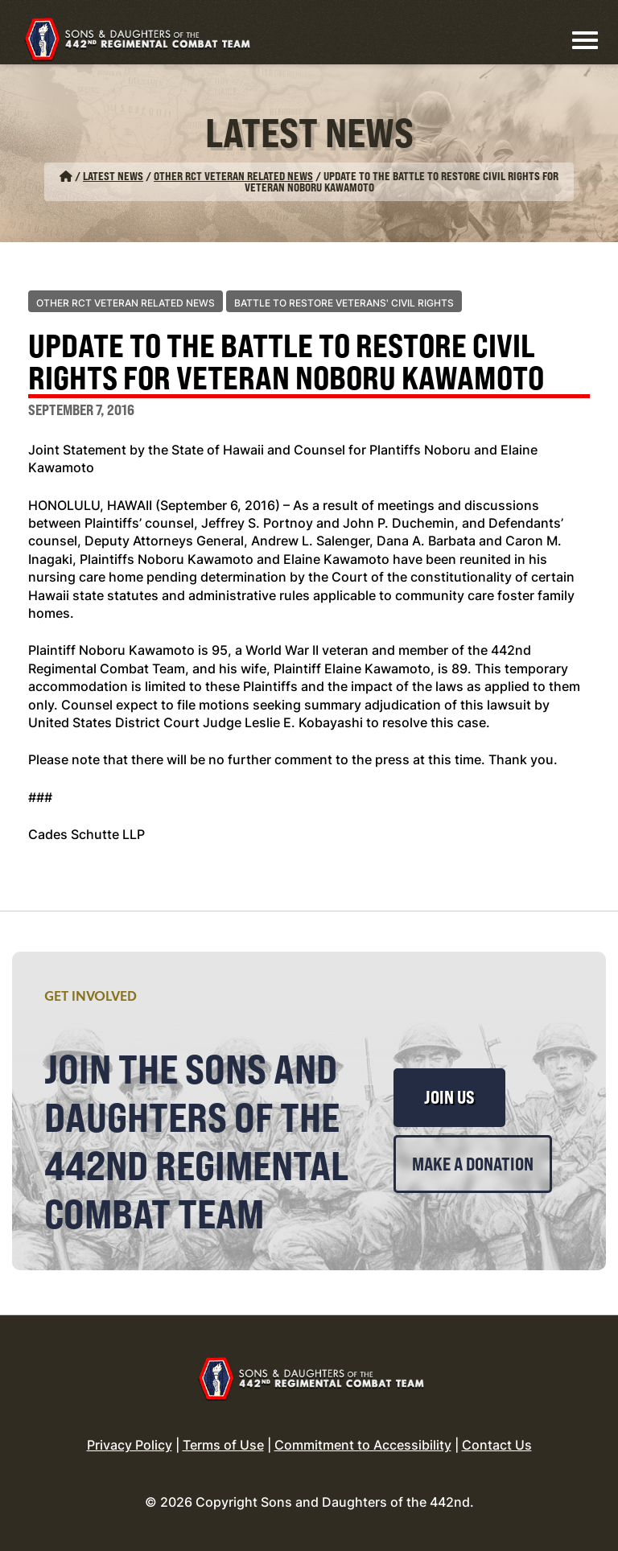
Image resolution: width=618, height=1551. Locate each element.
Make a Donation (473, 1164)
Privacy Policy (129, 1445)
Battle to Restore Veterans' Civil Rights (344, 303)
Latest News (113, 176)
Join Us (449, 1097)
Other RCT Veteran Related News (233, 176)
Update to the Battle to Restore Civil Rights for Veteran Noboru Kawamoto (286, 363)
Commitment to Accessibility (362, 1445)
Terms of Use (223, 1445)
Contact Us (497, 1445)
